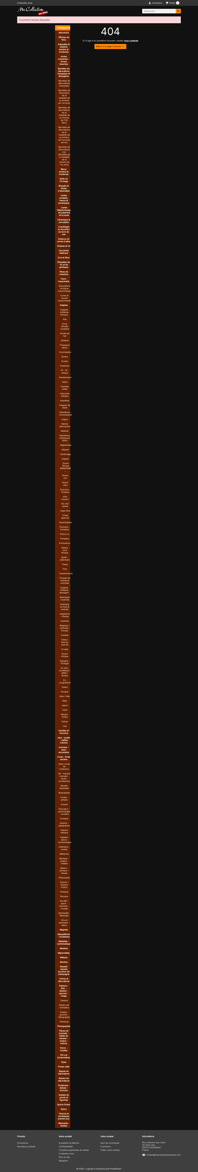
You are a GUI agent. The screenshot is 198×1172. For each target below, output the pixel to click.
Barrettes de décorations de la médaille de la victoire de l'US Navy (64, 115)
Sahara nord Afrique (64, 550)
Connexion (106, 1146)
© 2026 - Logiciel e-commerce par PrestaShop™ (99, 1168)
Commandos (65, 352)
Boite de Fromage (63, 180)
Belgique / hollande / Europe (64, 628)
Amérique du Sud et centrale (64, 607)
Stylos (64, 1109)
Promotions (64, 543)
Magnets (64, 929)
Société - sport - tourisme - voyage (64, 905)
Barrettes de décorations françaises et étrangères (64, 72)
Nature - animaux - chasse (64, 870)
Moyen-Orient (64, 715)
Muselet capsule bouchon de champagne (63, 970)
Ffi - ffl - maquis (65, 371)
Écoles (64, 361)
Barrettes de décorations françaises (64, 83)
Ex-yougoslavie (65, 681)
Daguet (65, 458)
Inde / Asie (65, 696)
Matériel (64, 431)
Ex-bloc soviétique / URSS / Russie (64, 672)
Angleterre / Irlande (65, 615)
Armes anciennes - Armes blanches (63, 60)
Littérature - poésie (64, 848)
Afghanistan (65, 445)
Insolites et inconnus (64, 731)
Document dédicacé (64, 251)
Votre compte (107, 1136)
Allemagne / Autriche (65, 598)
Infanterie (64, 400)
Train (64, 569)
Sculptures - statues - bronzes (63, 1088)
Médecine (64, 854)
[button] (155, 3)
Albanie (65, 449)
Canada (64, 635)
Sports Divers (63, 1104)
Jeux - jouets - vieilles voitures (63, 740)
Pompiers (64, 538)
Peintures (64, 1021)
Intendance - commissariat (65, 413)
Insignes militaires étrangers (64, 590)
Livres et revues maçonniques (64, 298)
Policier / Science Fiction (64, 885)
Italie (65, 701)
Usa (65, 726)
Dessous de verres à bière (63, 240)
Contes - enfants (64, 798)
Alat (65, 319)
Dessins (64, 1000)
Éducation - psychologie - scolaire (64, 811)
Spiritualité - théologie (64, 914)
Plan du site (64, 1157)
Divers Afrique (64, 655)
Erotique (64, 818)
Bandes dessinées (64, 786)
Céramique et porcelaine (63, 220)
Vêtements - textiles (63, 1124)
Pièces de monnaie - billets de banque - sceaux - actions (63, 1037)
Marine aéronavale (64, 425)
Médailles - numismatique (63, 942)
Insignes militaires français (64, 312)
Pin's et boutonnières (63, 1056)
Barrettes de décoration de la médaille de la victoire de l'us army (64, 96)
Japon (65, 705)
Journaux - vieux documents (63, 750)
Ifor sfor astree (65, 504)
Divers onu (65, 476)
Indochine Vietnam (64, 394)
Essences (64, 365)
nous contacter (131, 40)
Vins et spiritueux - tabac (64, 922)
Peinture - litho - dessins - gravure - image (63, 991)
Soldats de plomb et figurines (64, 1097)
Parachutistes (65, 522)
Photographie (63, 1026)
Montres (64, 962)
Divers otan (65, 483)
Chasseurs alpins (65, 346)
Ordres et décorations (63, 979)
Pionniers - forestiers (65, 528)
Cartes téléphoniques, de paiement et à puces (64, 211)
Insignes (64, 305)
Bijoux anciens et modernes (63, 171)
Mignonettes (63, 953)
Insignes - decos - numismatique (64, 840)
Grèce (65, 687)
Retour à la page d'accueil (110, 46)
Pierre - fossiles (63, 1049)
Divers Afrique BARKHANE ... (65, 467)
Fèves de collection (63, 273)
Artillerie (65, 340)
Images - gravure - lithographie (64, 1014)
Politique (64, 892)
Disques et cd (63, 246)
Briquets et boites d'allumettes (63, 188)
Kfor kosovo (65, 497)
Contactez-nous (24, 3)
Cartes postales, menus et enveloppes (63, 199)
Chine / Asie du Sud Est (64, 642)
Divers (65, 356)
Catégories (63, 27)
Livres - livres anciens (63, 758)
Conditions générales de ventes (74, 1150)
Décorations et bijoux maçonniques (64, 288)
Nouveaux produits (26, 1146)
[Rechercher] (159, 11)
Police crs (64, 534)
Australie (65, 621)
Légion (64, 419)
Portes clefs (63, 1066)
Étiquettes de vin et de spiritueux (63, 264)
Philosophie (64, 877)
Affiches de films (63, 38)
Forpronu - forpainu (65, 490)
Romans (64, 896)
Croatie (64, 649)
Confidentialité (66, 1146)
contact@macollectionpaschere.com (163, 1155)
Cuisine (64, 804)
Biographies (64, 792)
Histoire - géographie (64, 824)
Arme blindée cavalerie (64, 326)
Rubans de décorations (63, 1079)
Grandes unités (65, 387)
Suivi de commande (110, 1143)
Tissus (65, 564)
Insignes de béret (64, 406)
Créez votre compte (110, 1150)
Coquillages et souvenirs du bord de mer (63, 231)
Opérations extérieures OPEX (64, 438)
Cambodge (65, 454)
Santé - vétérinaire (65, 558)
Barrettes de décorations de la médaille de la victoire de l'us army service (64, 135)
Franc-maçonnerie (63, 280)
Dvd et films (63, 257)
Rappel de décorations (63, 1072)
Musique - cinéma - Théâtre (64, 861)
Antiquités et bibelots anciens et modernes (64, 48)
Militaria (63, 957)
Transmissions (65, 573)
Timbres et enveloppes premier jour (63, 1116)
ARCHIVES (64, 32)
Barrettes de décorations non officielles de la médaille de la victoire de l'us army (64, 156)
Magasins (63, 1160)
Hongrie (64, 691)
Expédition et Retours (69, 1143)
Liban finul (65, 511)
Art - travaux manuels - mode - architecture (64, 777)
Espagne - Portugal (65, 662)
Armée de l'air (64, 334)
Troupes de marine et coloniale (64, 580)
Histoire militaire (64, 831)
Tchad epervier (65, 516)
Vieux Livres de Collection (64, 766)
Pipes (63, 1062)
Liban (64, 710)
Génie (64, 382)
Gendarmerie (65, 377)
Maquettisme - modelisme (64, 935)
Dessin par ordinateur (64, 1006)
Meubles (64, 948)
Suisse (65, 721)
